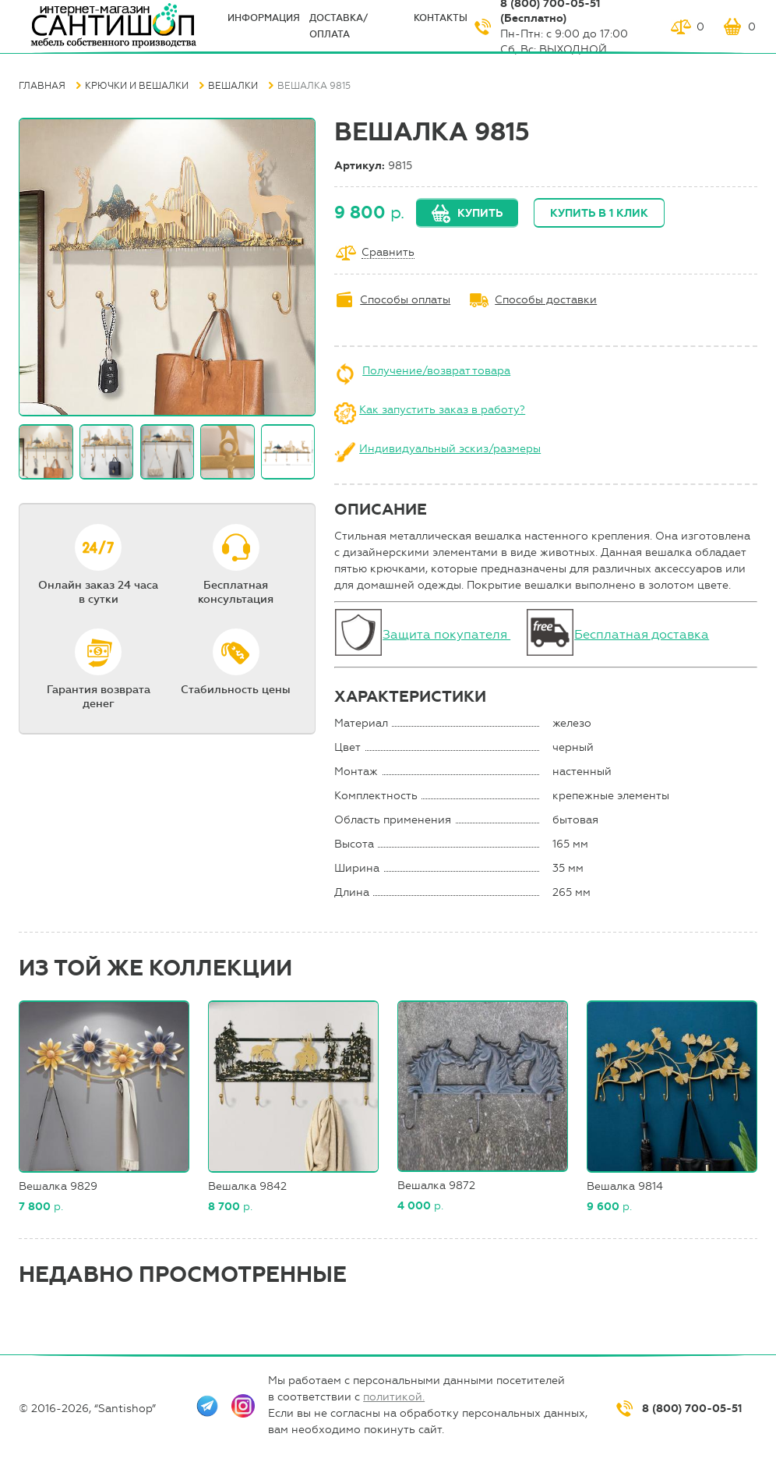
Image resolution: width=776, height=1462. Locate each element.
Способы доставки (546, 299)
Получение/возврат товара (436, 370)
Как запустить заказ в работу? (442, 409)
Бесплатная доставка (641, 634)
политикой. (394, 1397)
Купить (480, 213)
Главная (42, 85)
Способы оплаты (405, 299)
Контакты (440, 17)
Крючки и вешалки (137, 85)
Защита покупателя (446, 634)
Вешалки (233, 85)
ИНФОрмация (264, 17)
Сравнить (388, 253)
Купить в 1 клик (599, 213)
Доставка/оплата (338, 26)
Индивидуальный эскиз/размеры (450, 448)
